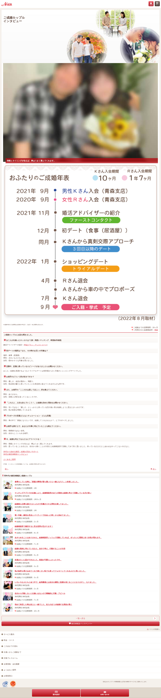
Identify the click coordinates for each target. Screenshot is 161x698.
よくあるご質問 (9, 459)
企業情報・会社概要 (11, 664)
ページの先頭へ (154, 629)
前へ (6, 469)
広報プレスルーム (11, 658)
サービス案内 (9, 634)
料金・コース (9, 640)
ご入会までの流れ (11, 646)
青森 (156, 330)
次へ (154, 469)
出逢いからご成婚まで (12, 652)
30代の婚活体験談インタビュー (15, 454)
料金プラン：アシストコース (35, 345)
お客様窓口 (8, 676)
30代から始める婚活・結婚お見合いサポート (20, 452)
